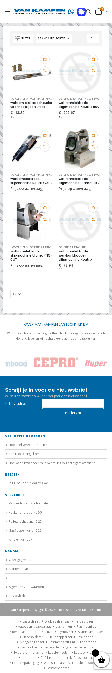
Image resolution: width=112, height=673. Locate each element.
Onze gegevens (20, 560)
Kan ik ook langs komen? (26, 454)
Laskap (79, 652)
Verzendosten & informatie (29, 503)
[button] (9, 11)
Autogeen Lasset (32, 642)
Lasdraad (28, 657)
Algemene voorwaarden (26, 586)
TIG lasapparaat (60, 637)
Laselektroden (58, 652)
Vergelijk (45, 71)
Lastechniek (29, 621)
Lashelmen (64, 626)
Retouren (15, 578)
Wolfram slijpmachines (43, 98)
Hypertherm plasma (29, 652)
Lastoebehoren (19, 98)
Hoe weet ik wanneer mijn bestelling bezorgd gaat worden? (52, 463)
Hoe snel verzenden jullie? (28, 445)
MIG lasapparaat (82, 657)
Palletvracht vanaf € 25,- (26, 521)
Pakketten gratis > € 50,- (26, 512)
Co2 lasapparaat (52, 657)
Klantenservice (19, 569)
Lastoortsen (29, 647)
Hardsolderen (33, 637)
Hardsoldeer (83, 621)
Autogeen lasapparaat (34, 626)
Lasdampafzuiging (62, 642)
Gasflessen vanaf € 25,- (26, 530)
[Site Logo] (39, 11)
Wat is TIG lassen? (57, 663)
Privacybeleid (19, 596)
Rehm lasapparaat (25, 632)
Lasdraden (88, 642)
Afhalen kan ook (20, 539)
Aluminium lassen (91, 632)
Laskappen (85, 637)
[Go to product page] (31, 72)
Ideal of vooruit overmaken (29, 483)
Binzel (48, 632)
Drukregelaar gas (57, 621)
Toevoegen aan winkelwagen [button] (45, 59)
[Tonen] (93, 38)
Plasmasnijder (87, 626)
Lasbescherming (56, 647)
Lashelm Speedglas (89, 663)
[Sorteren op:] (54, 38)
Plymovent (65, 632)
